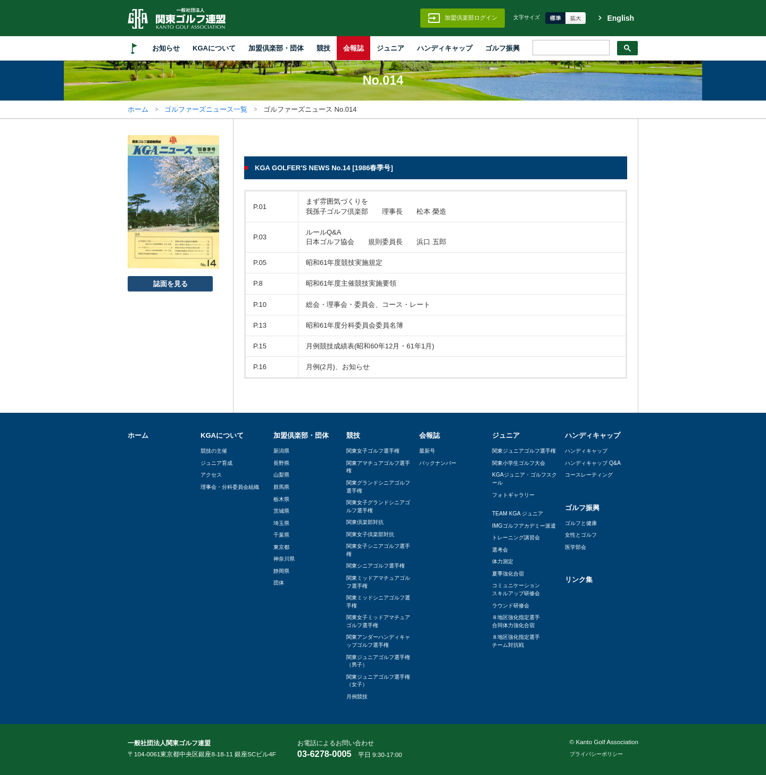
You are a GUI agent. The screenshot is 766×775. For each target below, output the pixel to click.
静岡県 (281, 571)
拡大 (575, 18)
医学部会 (575, 547)
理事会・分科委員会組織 (230, 487)
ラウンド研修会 (510, 606)
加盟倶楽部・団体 (276, 48)
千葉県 (281, 535)
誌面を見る (170, 284)
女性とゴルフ (581, 535)
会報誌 (353, 48)
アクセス (211, 475)
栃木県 (281, 499)
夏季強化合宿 (508, 574)
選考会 (500, 550)
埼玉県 (281, 523)
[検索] (570, 48)
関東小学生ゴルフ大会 (518, 463)
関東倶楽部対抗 (365, 522)
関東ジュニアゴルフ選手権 (524, 451)
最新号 (427, 451)
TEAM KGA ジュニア (517, 513)
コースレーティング (589, 475)
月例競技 (357, 696)
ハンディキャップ (444, 48)
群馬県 (281, 487)
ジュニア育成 (216, 463)
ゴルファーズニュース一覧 (205, 109)
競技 (323, 48)
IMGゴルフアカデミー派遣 (524, 526)
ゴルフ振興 (502, 48)
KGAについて (214, 48)
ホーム (138, 109)
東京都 (281, 547)
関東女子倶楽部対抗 (370, 534)
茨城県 (281, 511)
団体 (278, 583)
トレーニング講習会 (516, 537)
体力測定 (502, 561)
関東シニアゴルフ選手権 (375, 566)
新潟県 (281, 451)
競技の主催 (214, 451)
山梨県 (281, 475)
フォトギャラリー (513, 495)
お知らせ (166, 48)
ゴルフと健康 (581, 523)
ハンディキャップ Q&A (593, 463)
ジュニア (390, 48)
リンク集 (579, 580)
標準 (555, 18)
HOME (134, 48)
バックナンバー (437, 463)
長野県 (281, 463)
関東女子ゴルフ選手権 (372, 451)
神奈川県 (284, 559)
